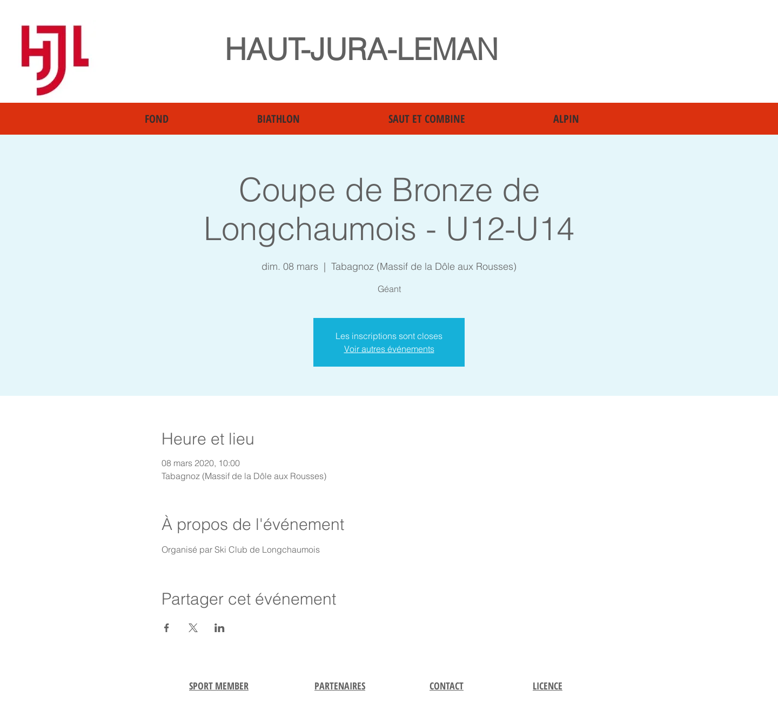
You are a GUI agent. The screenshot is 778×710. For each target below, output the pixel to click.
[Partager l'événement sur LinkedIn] (219, 627)
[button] (193, 119)
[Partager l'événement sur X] (193, 627)
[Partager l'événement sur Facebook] (167, 627)
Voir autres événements (389, 348)
